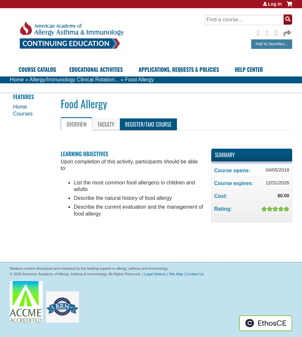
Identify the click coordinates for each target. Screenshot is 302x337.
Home (17, 79)
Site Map (176, 274)
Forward (286, 31)
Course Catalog (37, 70)
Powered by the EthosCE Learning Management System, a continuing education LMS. (265, 323)
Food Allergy (139, 79)
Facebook (260, 32)
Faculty (106, 124)
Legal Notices (155, 274)
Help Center (249, 70)
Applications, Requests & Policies (179, 70)
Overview (76, 124)
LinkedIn (277, 32)
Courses (23, 113)
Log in (275, 4)
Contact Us (195, 274)
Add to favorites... (271, 43)
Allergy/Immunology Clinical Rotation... (74, 79)
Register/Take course (148, 124)
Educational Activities (96, 70)
